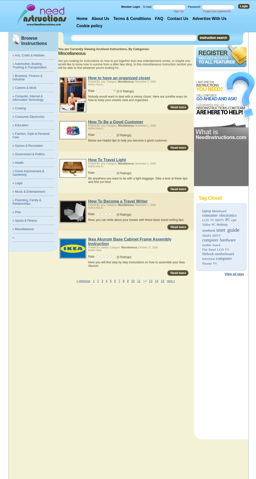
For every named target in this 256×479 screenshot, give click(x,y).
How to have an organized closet (119, 78)
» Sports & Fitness (24, 220)
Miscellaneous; (126, 81)
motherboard (224, 254)
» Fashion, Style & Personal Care (31, 135)
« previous (83, 281)
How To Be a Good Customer (115, 122)
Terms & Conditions (132, 18)
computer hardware (219, 240)
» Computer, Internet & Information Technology (28, 98)
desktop (222, 224)
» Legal (17, 183)
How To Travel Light (107, 160)
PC (227, 220)
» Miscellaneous (23, 229)
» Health (18, 162)
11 (138, 281)
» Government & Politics (28, 154)
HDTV (219, 220)
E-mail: (147, 6)
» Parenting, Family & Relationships (26, 201)
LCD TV (208, 220)
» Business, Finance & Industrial (27, 77)
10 (132, 281)
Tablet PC (209, 224)
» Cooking (19, 108)
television (208, 259)
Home (82, 18)
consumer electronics (219, 215)
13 (150, 281)
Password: (195, 6)
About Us (100, 18)
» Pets (16, 212)
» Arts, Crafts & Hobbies (28, 55)
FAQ (159, 18)
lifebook (208, 254)
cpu (233, 220)
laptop (206, 211)
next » (171, 281)
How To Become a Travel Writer (118, 201)
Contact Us (177, 18)
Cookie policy (89, 26)
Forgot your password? (217, 11)
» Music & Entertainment (28, 191)
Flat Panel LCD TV (215, 249)
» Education (20, 125)
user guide (228, 230)
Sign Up (179, 11)
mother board (211, 245)
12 (144, 281)
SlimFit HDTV (211, 235)
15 (162, 281)
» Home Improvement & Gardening (28, 172)
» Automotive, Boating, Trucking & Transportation (29, 65)
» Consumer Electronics (28, 117)
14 (156, 281)
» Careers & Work (24, 88)
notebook (208, 230)
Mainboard (219, 211)
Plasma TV (209, 263)
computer (224, 258)
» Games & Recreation (27, 146)
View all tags (234, 274)
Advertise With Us (209, 18)
